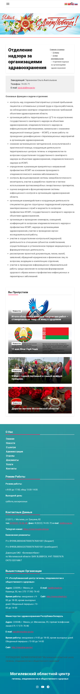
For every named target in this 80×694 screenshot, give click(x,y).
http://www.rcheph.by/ (57, 596)
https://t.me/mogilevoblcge (36, 529)
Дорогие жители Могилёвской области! (35, 408)
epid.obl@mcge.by (26, 88)
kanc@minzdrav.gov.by (23, 631)
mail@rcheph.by (55, 588)
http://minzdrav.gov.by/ (22, 647)
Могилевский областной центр (40, 673)
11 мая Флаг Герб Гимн (25, 349)
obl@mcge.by (66, 523)
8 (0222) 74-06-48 (18, 523)
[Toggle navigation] (8, 3)
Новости (17, 311)
